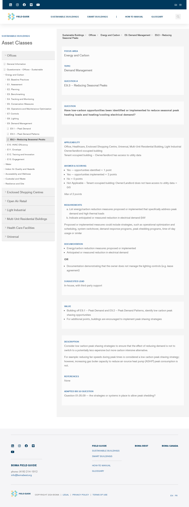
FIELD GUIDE (99, 445)
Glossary (157, 16)
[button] (178, 16)
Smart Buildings (97, 16)
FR (176, 495)
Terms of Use (100, 494)
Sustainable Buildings (65, 16)
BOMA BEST (141, 445)
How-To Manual (134, 16)
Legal (66, 494)
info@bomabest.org (21, 474)
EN (171, 495)
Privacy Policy (80, 494)
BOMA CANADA (170, 445)
